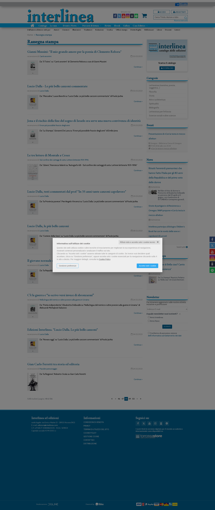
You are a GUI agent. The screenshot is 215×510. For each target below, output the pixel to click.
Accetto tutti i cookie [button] (147, 266)
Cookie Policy (104, 259)
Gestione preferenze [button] (67, 266)
